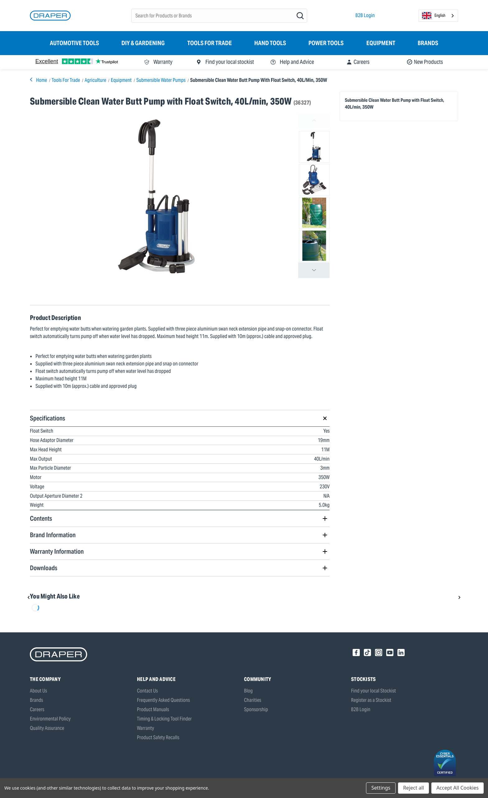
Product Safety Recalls (158, 737)
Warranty (145, 728)
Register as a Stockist (371, 700)
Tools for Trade (209, 43)
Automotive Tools (74, 43)
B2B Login (365, 15)
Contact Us (147, 691)
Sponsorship (256, 709)
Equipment (380, 43)
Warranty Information (57, 551)
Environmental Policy (50, 719)
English (433, 15)
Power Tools (326, 43)
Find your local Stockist (373, 691)
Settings (380, 787)
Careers (37, 709)
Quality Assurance (47, 728)
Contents (41, 518)
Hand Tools (270, 43)
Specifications (47, 418)
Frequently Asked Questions (163, 700)
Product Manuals (153, 709)
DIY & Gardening (143, 43)
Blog (248, 691)
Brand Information (53, 535)
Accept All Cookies (457, 787)
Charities (252, 700)
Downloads (43, 568)
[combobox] (438, 16)
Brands (428, 43)
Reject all (413, 787)
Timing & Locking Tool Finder (164, 719)
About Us (38, 691)
